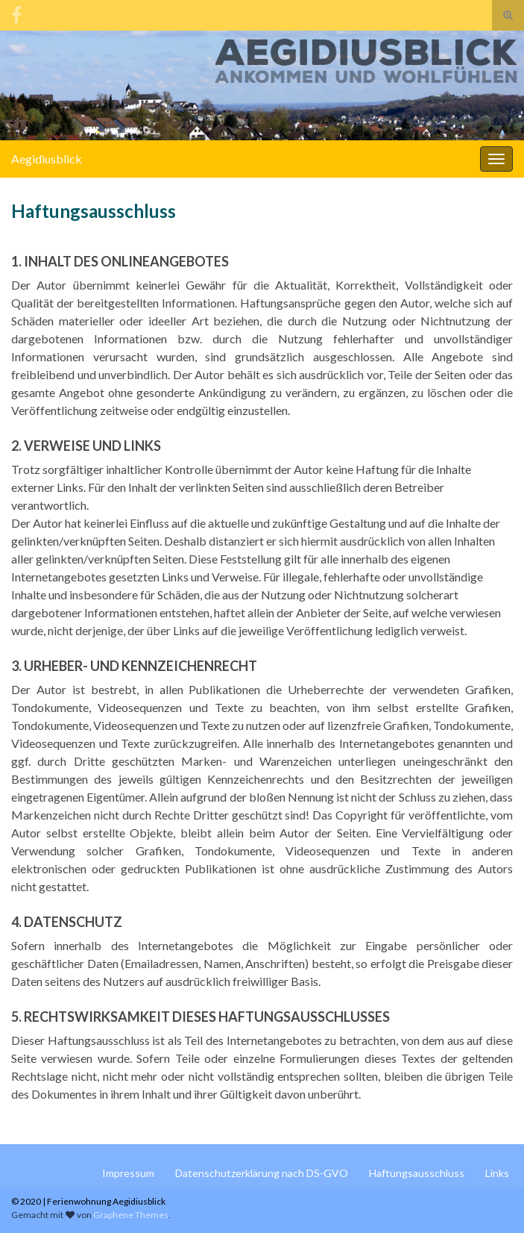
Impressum (128, 1173)
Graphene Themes (130, 1214)
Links (497, 1173)
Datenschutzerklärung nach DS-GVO (261, 1173)
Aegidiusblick (46, 159)
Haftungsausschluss (416, 1173)
